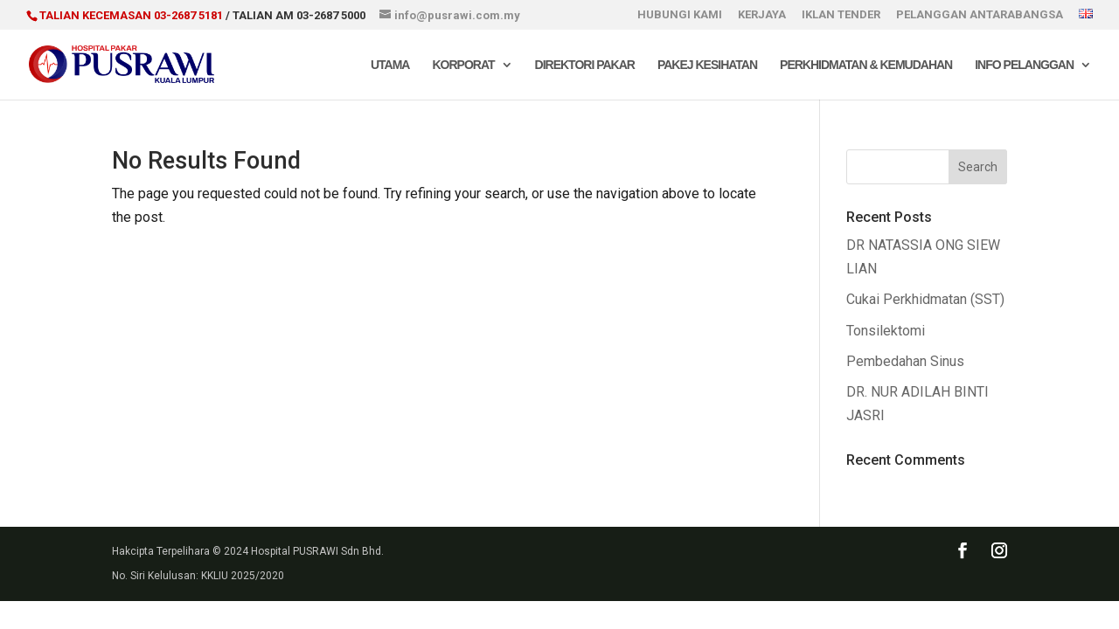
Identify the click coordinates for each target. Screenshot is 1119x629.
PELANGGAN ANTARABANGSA (979, 15)
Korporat (463, 65)
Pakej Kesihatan (707, 65)
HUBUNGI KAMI (679, 15)
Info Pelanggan (1024, 65)
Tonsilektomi (885, 330)
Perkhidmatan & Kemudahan (866, 65)
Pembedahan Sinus (905, 361)
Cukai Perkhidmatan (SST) (925, 299)
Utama (390, 65)
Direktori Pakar (585, 65)
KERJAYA (762, 15)
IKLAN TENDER (841, 15)
